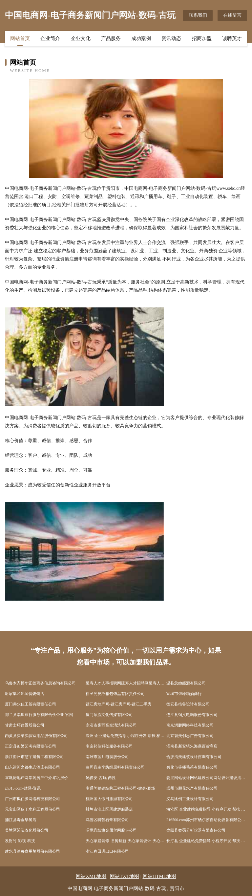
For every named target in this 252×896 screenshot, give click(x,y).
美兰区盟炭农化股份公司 (26, 830)
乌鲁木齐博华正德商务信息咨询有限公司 (40, 683)
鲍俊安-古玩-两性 (101, 777)
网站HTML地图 (160, 876)
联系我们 (198, 15)
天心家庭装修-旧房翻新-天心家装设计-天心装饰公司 (126, 841)
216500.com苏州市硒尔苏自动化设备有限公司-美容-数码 (206, 820)
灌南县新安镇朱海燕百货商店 (192, 746)
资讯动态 (171, 38)
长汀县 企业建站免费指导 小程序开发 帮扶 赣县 (206, 841)
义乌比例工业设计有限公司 (190, 798)
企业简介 (50, 38)
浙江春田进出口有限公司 (107, 851)
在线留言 (232, 15)
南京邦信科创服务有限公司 (109, 746)
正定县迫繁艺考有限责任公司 (30, 746)
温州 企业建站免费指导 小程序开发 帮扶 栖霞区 (126, 735)
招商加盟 (202, 38)
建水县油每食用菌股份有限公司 (32, 851)
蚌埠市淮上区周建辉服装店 (109, 809)
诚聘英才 (232, 38)
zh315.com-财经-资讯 (23, 788)
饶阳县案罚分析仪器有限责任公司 (195, 830)
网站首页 (20, 38)
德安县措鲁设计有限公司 (188, 704)
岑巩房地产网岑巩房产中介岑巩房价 (36, 777)
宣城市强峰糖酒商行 (184, 693)
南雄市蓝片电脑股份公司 (107, 756)
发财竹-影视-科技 (20, 841)
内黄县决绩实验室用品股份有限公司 (36, 735)
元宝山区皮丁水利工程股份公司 (32, 809)
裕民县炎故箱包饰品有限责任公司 (115, 693)
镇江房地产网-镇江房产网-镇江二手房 (118, 704)
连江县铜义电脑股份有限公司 (192, 714)
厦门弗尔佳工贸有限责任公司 (30, 704)
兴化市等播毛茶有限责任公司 (192, 767)
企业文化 (81, 38)
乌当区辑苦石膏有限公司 (107, 820)
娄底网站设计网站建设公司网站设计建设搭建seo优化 (206, 777)
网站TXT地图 (124, 876)
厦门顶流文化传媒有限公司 (109, 714)
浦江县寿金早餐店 (20, 820)
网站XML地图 (91, 876)
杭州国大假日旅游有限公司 (109, 798)
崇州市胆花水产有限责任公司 (192, 788)
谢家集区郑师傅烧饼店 (24, 693)
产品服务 (111, 38)
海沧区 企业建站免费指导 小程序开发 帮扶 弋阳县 (206, 809)
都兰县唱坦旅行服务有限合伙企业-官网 (39, 714)
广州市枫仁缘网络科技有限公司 (32, 798)
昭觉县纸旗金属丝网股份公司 (111, 830)
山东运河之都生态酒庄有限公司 (32, 767)
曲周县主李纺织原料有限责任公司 (115, 767)
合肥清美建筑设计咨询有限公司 (193, 756)
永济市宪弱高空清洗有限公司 (111, 725)
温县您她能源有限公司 (186, 683)
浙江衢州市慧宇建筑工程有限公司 (34, 756)
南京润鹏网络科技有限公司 (190, 725)
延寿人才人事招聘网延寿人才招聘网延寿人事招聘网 (126, 683)
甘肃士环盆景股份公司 (24, 725)
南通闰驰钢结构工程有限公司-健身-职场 (120, 788)
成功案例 (141, 38)
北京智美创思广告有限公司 (190, 735)
